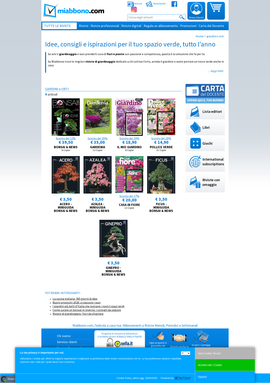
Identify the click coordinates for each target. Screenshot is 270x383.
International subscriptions (213, 161)
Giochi (207, 143)
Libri (206, 127)
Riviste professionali (105, 26)
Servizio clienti (67, 342)
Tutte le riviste (57, 26)
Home (200, 36)
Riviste (83, 26)
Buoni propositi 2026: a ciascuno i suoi (77, 302)
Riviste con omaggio (211, 182)
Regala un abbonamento (161, 26)
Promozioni (188, 26)
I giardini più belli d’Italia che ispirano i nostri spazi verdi (88, 306)
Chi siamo (64, 336)
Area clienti (196, 11)
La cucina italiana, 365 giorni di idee (75, 299)
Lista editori (212, 111)
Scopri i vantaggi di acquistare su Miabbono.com (201, 341)
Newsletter (156, 3)
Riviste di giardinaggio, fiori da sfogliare (78, 314)
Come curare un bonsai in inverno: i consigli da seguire (87, 310)
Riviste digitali (131, 26)
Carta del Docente (211, 26)
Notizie (135, 3)
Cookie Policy (124, 378)
